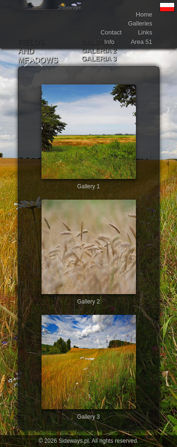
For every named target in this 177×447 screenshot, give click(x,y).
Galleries (140, 23)
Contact (111, 32)
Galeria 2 (99, 50)
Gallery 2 (88, 301)
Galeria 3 (99, 58)
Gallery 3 (88, 416)
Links (145, 32)
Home (144, 14)
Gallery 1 (88, 186)
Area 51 (141, 41)
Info (109, 41)
